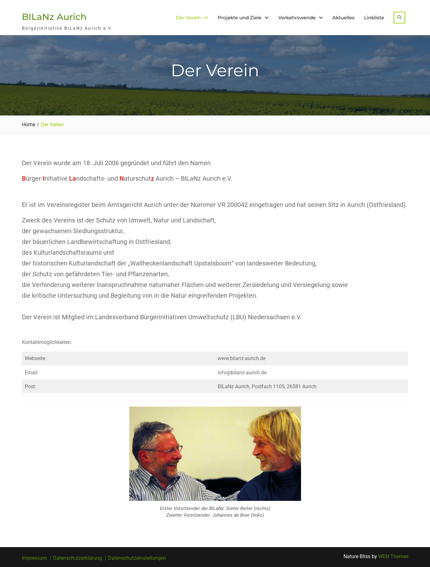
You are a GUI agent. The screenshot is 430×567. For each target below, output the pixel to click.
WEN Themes (393, 556)
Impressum (34, 558)
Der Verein (188, 18)
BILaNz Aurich (54, 16)
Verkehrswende (297, 18)
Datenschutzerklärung (77, 558)
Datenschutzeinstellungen (137, 558)
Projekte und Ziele (239, 18)
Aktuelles (343, 18)
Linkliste (374, 18)
